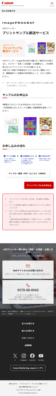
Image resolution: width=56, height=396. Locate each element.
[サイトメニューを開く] (52, 4)
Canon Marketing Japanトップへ (28, 367)
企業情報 (28, 345)
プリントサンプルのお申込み (39, 185)
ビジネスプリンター (39, 311)
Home (4, 311)
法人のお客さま (8, 10)
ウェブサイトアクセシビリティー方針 (28, 390)
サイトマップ (24, 384)
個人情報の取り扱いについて (28, 387)
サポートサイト (28, 338)
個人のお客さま (28, 330)
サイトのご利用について (39, 384)
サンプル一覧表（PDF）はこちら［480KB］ (28, 173)
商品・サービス (25, 311)
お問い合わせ (13, 384)
